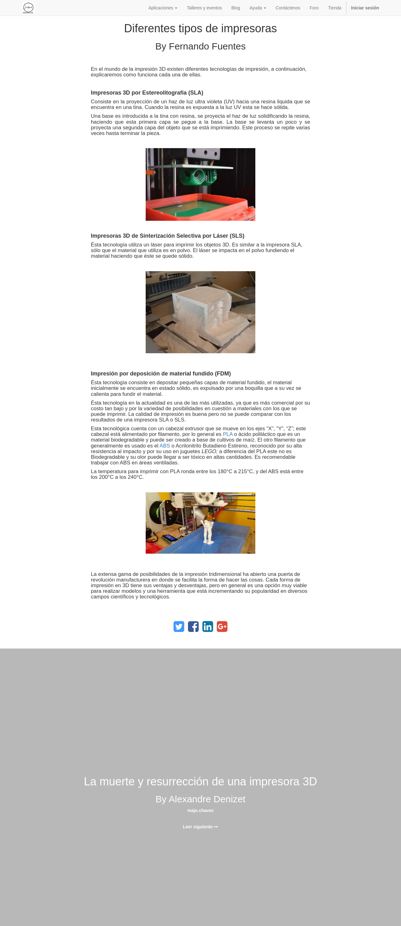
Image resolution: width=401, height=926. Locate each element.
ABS (164, 446)
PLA (228, 434)
